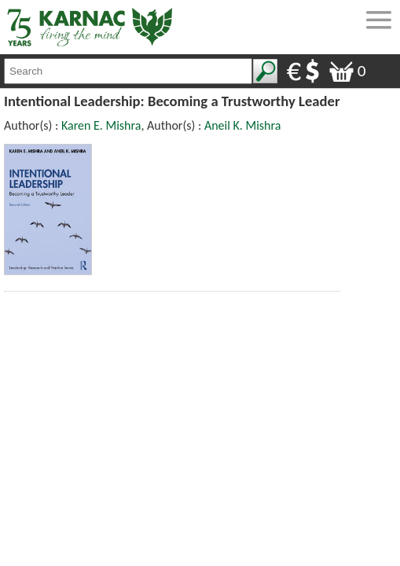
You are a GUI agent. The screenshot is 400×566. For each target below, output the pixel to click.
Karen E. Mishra (101, 125)
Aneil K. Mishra (242, 125)
